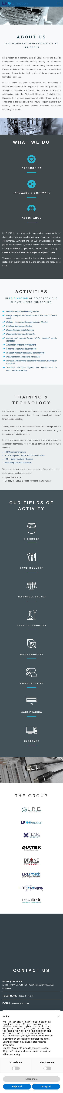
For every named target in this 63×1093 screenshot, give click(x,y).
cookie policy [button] (36, 1033)
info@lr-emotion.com (20, 1003)
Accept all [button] (46, 1086)
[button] (58, 1016)
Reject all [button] (17, 1086)
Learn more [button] (31, 1079)
